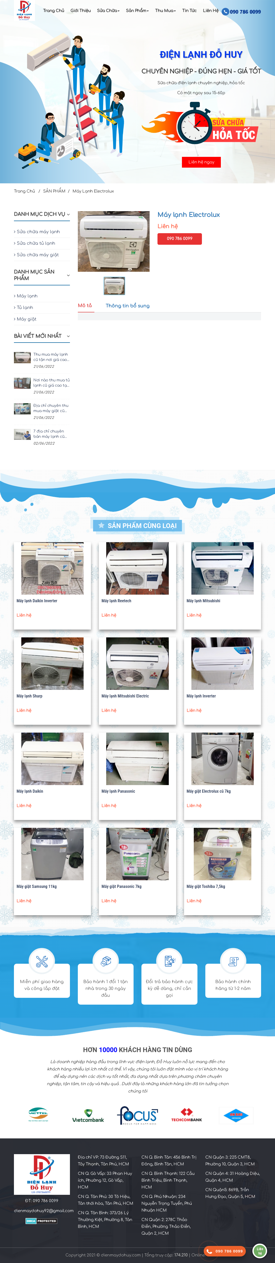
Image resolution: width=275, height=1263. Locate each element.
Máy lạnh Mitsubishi (203, 600)
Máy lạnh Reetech (116, 600)
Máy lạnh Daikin (30, 791)
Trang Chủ (53, 11)
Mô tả (85, 305)
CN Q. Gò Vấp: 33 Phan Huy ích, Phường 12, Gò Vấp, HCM (105, 1180)
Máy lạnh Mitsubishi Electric (125, 696)
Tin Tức (189, 11)
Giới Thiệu (80, 11)
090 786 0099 (179, 239)
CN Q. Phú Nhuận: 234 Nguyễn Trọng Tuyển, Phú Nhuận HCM (166, 1204)
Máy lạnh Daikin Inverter (37, 600)
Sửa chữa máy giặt (36, 255)
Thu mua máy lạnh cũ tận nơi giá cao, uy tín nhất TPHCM (51, 358)
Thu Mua (165, 11)
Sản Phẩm (137, 11)
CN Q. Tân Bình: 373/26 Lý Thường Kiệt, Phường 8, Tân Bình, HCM (105, 1220)
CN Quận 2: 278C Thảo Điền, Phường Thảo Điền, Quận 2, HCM (166, 1227)
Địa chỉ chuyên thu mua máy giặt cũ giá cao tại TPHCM (51, 409)
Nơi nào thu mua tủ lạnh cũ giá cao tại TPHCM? (51, 383)
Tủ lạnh (23, 307)
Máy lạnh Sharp (29, 696)
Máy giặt (25, 319)
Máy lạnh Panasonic (118, 791)
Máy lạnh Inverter (201, 696)
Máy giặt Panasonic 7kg (121, 886)
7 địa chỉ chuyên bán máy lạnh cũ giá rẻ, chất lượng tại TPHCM (49, 434)
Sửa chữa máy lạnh (37, 232)
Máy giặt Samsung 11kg (37, 886)
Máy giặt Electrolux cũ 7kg (209, 791)
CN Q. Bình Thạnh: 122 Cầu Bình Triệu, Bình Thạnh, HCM (168, 1180)
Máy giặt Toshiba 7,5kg (206, 886)
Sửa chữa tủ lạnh (34, 243)
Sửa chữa (108, 11)
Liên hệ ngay (201, 162)
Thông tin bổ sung (128, 305)
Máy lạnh (26, 296)
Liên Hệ (210, 11)
